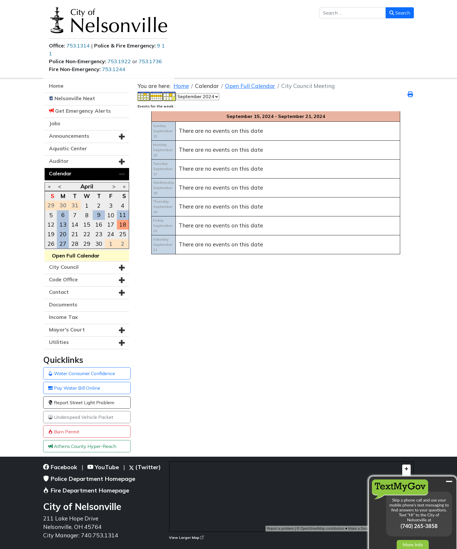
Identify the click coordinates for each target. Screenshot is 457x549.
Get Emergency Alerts (83, 110)
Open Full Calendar (76, 255)
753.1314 (78, 45)
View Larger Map (186, 537)
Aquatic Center (68, 148)
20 (62, 234)
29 (86, 243)
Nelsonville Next (75, 98)
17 (110, 224)
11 (122, 214)
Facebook (60, 467)
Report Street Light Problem (81, 402)
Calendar (60, 173)
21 (74, 234)
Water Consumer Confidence (81, 373)
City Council (64, 267)
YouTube (103, 467)
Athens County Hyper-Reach (82, 446)
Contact (59, 292)
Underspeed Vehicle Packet (80, 417)
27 (62, 243)
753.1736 (150, 61)
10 (110, 215)
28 (74, 243)
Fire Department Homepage (86, 490)
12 (51, 224)
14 (74, 224)
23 (98, 234)
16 (98, 224)
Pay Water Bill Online (74, 388)
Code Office (63, 279)
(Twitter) (145, 467)
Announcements (69, 136)
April (86, 186)
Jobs (54, 123)
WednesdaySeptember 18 (163, 187)
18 (122, 224)
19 (51, 234)
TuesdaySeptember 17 (163, 168)
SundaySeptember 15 (163, 130)
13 (62, 224)
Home (56, 85)
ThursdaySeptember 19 (163, 206)
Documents (63, 304)
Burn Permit (63, 432)
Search (399, 13)
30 (98, 243)
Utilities (59, 342)
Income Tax (63, 317)
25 (122, 234)
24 (110, 234)
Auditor (59, 161)
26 (51, 243)
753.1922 (119, 61)
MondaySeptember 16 (163, 149)
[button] (122, 136)
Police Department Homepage (89, 478)
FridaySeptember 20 (163, 225)
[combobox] (352, 12)
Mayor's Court (67, 329)
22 (86, 234)
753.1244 (113, 69)
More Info (412, 544)
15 (86, 224)
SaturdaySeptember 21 (163, 244)
